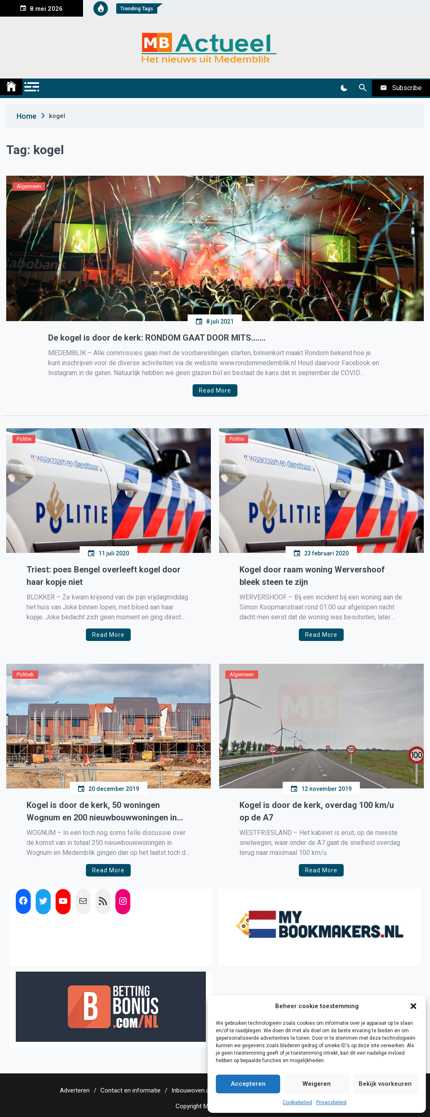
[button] (413, 1006)
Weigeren (317, 1084)
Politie (24, 439)
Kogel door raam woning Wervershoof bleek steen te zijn (312, 576)
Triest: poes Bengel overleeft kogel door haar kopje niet (104, 576)
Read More (215, 390)
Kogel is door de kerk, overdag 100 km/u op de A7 (316, 811)
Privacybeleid (331, 1102)
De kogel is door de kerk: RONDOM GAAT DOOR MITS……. (157, 338)
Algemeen (29, 186)
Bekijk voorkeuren (385, 1084)
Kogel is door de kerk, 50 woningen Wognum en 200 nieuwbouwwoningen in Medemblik (102, 812)
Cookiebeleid (297, 1102)
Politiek (25, 674)
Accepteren (248, 1084)
